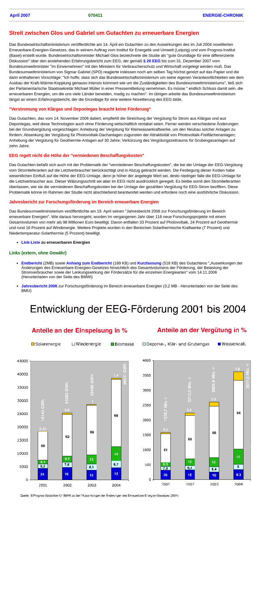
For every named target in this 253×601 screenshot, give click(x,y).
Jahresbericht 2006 (39, 286)
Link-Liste (31, 242)
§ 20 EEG (151, 61)
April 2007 (20, 15)
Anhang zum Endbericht (89, 263)
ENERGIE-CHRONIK (223, 15)
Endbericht (31, 263)
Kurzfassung (149, 263)
